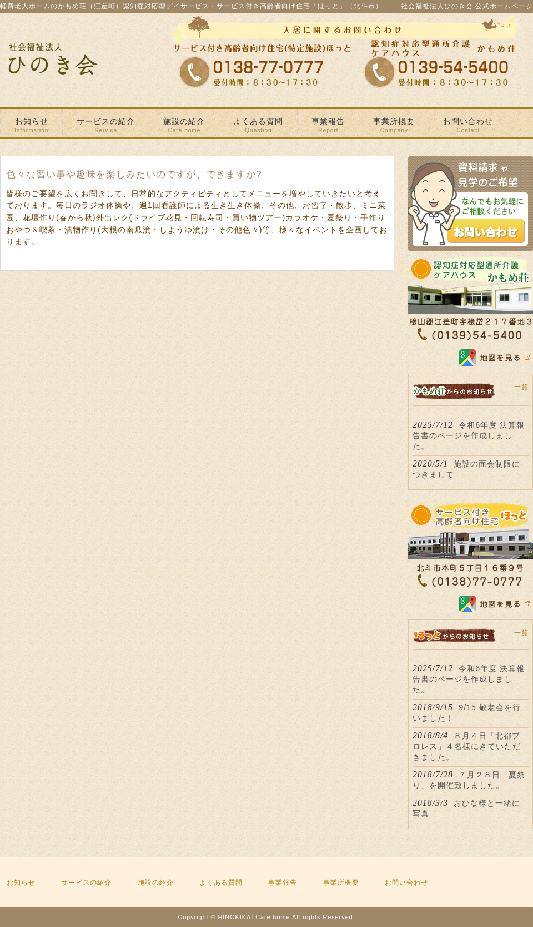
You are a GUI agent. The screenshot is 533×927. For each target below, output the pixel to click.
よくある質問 (221, 882)
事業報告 (282, 882)
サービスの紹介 (86, 882)
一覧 (521, 387)
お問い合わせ (406, 882)
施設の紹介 (156, 882)
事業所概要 (341, 882)
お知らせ (21, 882)
